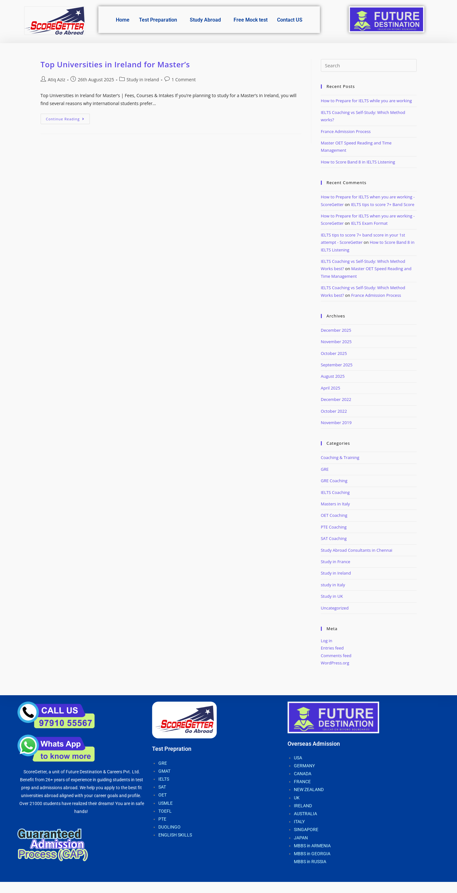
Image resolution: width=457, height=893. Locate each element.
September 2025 (337, 365)
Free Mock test (251, 20)
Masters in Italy (335, 504)
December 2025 (336, 330)
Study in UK (332, 596)
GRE (325, 469)
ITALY (299, 821)
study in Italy (333, 585)
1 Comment (184, 80)
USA (298, 757)
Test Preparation (158, 20)
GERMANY (304, 765)
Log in (326, 640)
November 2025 (336, 341)
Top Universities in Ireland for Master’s (115, 64)
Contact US (289, 20)
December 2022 (336, 399)
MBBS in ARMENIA (312, 845)
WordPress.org (335, 663)
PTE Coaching (334, 527)
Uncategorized (335, 608)
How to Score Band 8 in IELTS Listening (358, 162)
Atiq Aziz (56, 80)
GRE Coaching (334, 480)
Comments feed (336, 655)
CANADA (302, 773)
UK (297, 797)
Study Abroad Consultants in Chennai (356, 550)
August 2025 (333, 376)
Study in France (335, 561)
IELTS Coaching (335, 492)
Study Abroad (205, 20)
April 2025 (330, 388)
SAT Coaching (334, 538)
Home (122, 20)
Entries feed (332, 648)
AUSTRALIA (305, 813)
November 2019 (336, 422)
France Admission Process (346, 131)
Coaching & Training (340, 457)
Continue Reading (68, 117)
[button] (159, 20)
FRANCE (302, 781)
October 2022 (334, 411)
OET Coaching (334, 515)
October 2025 (334, 353)
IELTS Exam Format (369, 223)
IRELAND (303, 805)
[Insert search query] (369, 65)
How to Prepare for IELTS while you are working (366, 100)
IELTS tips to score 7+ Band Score (382, 204)
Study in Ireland (143, 80)
